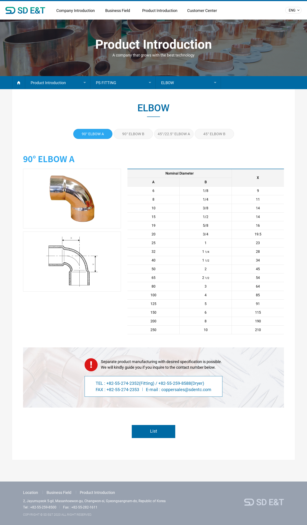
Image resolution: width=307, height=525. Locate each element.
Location (30, 492)
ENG (292, 10)
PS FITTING (106, 82)
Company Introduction (75, 10)
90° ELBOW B (133, 134)
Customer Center (202, 10)
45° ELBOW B (214, 134)
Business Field (117, 10)
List (153, 431)
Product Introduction (159, 10)
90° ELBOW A (93, 134)
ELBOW (167, 82)
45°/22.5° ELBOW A (174, 134)
